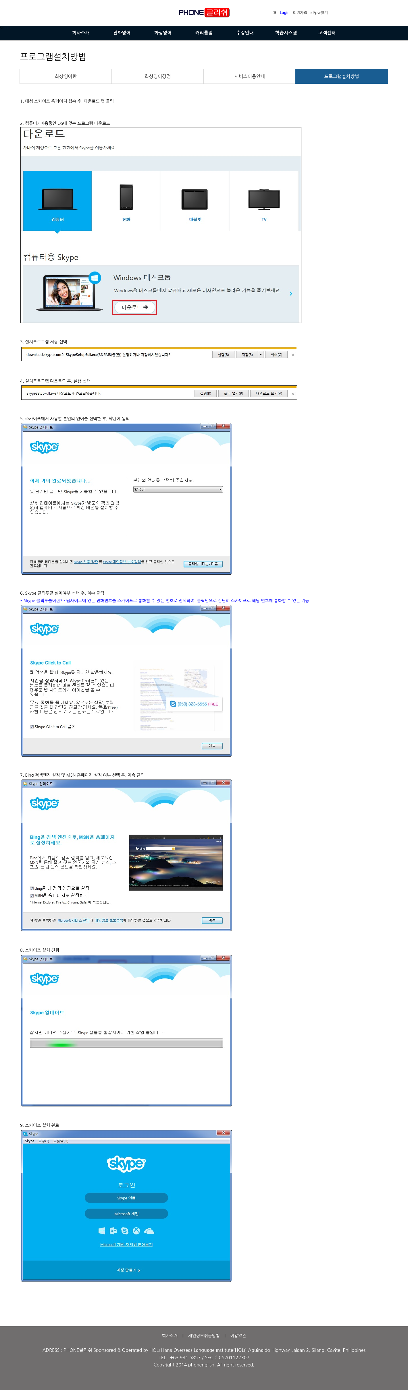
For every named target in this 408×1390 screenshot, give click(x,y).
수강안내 (245, 33)
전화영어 (121, 33)
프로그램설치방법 (341, 76)
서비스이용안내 (249, 76)
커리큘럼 (204, 33)
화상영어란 (66, 76)
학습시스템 (286, 33)
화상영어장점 (158, 76)
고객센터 (327, 33)
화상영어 (163, 33)
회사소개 (80, 33)
